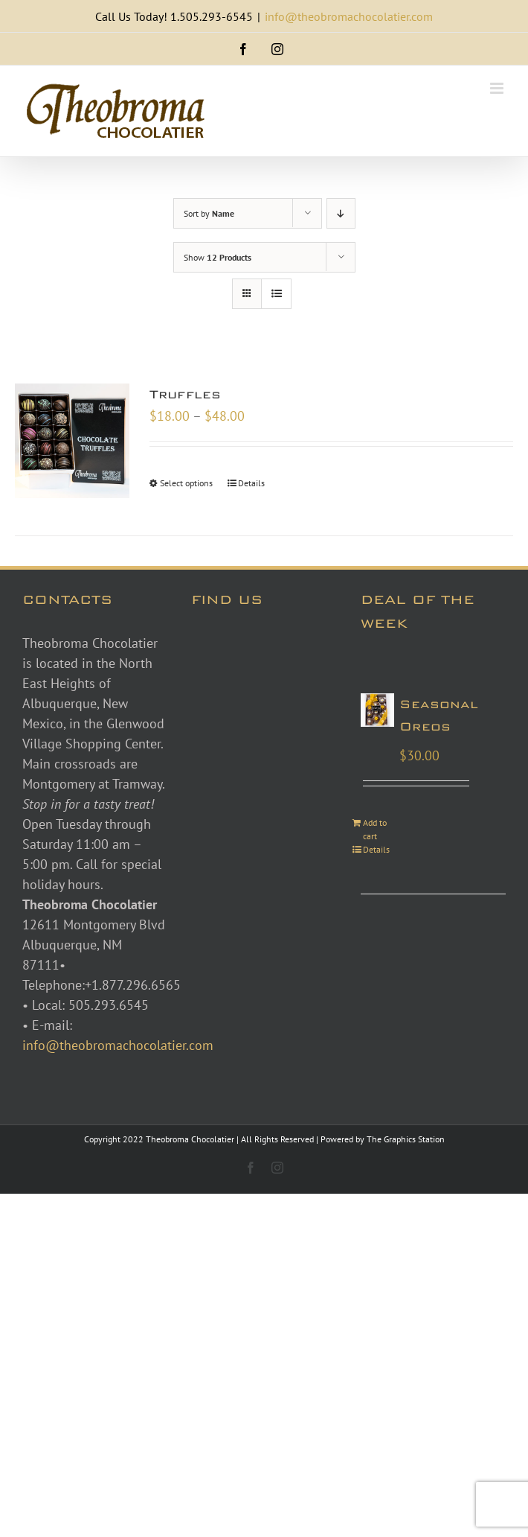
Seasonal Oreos (438, 715)
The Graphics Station (406, 1139)
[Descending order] (340, 213)
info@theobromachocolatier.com (349, 16)
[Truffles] (72, 441)
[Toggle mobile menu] (498, 88)
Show (217, 257)
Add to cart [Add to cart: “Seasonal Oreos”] (375, 829)
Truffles (185, 394)
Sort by (209, 213)
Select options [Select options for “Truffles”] (186, 483)
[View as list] (276, 293)
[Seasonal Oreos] (377, 710)
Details (251, 483)
